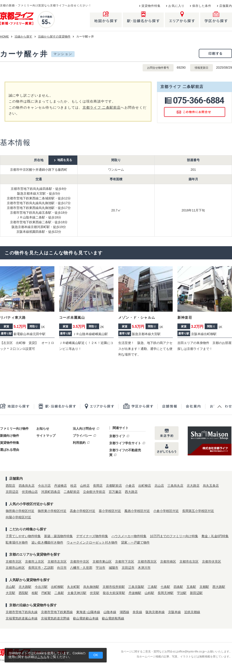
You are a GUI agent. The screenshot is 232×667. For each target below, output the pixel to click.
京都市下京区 (124, 561)
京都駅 (204, 587)
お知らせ (42, 428)
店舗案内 (225, 6)
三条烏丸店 (175, 485)
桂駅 (35, 593)
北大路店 (193, 485)
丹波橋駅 (135, 593)
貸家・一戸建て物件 (135, 542)
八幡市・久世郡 (81, 567)
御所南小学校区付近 (20, 511)
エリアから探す (99, 406)
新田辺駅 (196, 593)
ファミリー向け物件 (14, 428)
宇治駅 (182, 593)
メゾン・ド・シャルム (136, 317)
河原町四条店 (50, 492)
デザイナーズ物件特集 (92, 536)
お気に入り (176, 6)
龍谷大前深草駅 (114, 593)
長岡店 (98, 485)
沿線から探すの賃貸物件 (54, 36)
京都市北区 (14, 561)
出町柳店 (144, 485)
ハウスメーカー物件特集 (128, 536)
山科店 (85, 485)
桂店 (73, 485)
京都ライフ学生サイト (125, 443)
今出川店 (44, 485)
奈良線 (137, 612)
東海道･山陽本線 (88, 612)
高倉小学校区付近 (82, 511)
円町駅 (46, 593)
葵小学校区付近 (110, 511)
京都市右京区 (189, 561)
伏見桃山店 (30, 492)
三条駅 (152, 587)
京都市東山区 (102, 561)
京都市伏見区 (211, 561)
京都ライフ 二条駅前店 (102, 107)
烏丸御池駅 (91, 587)
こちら (42, 657)
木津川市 (144, 567)
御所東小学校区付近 (52, 511)
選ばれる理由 (9, 449)
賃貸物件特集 (151, 6)
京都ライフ (117, 436)
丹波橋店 (60, 485)
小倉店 (130, 485)
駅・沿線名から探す (57, 406)
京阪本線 (174, 612)
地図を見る (64, 160)
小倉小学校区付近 (166, 511)
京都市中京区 (79, 561)
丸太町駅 (73, 587)
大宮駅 (10, 593)
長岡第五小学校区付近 (198, 511)
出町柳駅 (57, 587)
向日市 (62, 567)
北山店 (159, 485)
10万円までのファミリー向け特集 (174, 536)
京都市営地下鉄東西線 (57, 612)
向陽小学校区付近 (18, 517)
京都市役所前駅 (114, 587)
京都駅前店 (114, 485)
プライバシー (82, 435)
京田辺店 (12, 492)
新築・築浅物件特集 (58, 536)
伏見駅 (94, 593)
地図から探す (17, 406)
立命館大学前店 (94, 492)
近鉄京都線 (192, 612)
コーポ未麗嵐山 (72, 317)
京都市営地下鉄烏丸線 (22, 612)
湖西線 (124, 612)
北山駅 (10, 587)
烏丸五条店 (211, 485)
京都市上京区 (34, 561)
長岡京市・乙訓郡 (41, 567)
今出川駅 (41, 587)
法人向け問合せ (84, 428)
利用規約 (79, 442)
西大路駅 (218, 587)
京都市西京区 (147, 561)
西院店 (10, 485)
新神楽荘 (184, 317)
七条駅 (165, 587)
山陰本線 (109, 612)
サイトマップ (45, 435)
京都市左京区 (57, 561)
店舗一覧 (169, 406)
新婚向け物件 (9, 435)
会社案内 (193, 406)
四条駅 (178, 587)
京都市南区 (168, 561)
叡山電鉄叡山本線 (85, 618)
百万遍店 (115, 492)
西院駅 (23, 593)
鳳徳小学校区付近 (137, 511)
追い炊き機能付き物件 (47, 542)
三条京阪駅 (136, 587)
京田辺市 (128, 567)
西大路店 (131, 492)
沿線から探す (23, 36)
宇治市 (100, 567)
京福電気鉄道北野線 (55, 618)
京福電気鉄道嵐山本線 (22, 618)
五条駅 (191, 587)
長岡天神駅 (166, 593)
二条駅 (59, 593)
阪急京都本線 (155, 612)
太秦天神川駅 (76, 593)
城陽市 (113, 567)
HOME (4, 36)
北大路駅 (25, 587)
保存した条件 (202, 6)
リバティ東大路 (13, 317)
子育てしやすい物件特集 (23, 536)
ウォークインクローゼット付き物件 (92, 542)
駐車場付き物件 (17, 542)
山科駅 (149, 593)
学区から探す (137, 406)
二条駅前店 (72, 492)
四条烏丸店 (27, 485)
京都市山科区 (15, 567)
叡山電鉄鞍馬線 (113, 618)
